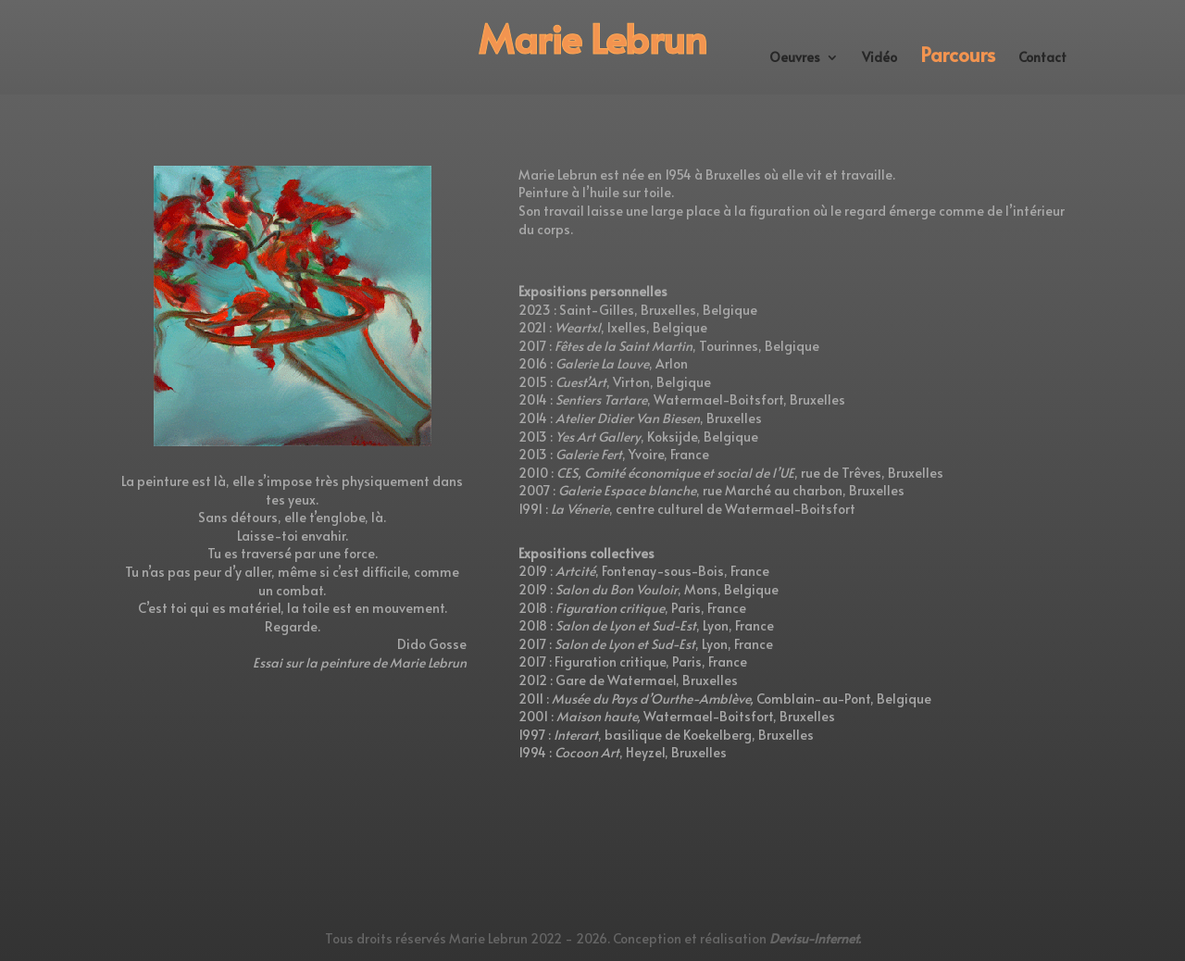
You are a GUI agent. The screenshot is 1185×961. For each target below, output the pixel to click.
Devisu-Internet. (815, 938)
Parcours (957, 58)
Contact (1042, 58)
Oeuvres (794, 58)
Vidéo (879, 58)
